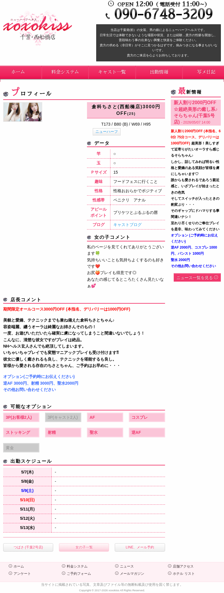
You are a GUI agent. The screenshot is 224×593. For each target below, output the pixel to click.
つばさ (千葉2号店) (28, 547)
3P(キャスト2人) (63, 417)
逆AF (136, 432)
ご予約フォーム (76, 574)
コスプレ (140, 417)
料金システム (65, 72)
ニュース (124, 566)
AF (92, 417)
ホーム (16, 566)
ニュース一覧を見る (197, 277)
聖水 (94, 432)
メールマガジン (129, 574)
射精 (52, 432)
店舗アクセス (181, 566)
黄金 (10, 447)
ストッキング (18, 432)
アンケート (20, 574)
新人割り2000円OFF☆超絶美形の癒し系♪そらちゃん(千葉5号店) (196, 112)
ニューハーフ (106, 131)
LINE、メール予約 (140, 547)
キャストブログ (127, 224)
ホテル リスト (181, 574)
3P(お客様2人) (19, 417)
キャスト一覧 (112, 72)
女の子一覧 (84, 547)
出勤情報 (159, 72)
